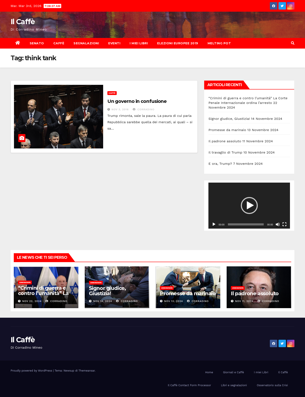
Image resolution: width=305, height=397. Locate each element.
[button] (292, 43)
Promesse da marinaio (227, 130)
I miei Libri (139, 43)
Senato (37, 43)
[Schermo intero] (284, 224)
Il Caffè (23, 21)
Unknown (24, 282)
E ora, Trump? (220, 164)
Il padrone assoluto (224, 141)
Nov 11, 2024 (244, 301)
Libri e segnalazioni (234, 385)
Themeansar (87, 370)
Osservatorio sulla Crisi (272, 385)
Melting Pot (219, 43)
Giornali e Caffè (233, 372)
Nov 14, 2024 (102, 301)
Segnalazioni (86, 43)
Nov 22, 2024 (32, 301)
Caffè (58, 43)
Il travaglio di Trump (225, 152)
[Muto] (278, 224)
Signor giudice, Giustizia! (229, 119)
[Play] (214, 224)
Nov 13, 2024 (173, 301)
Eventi (114, 43)
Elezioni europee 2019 (177, 43)
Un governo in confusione (137, 101)
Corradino (143, 109)
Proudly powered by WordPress (32, 370)
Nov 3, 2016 (120, 109)
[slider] (246, 224)
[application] (249, 205)
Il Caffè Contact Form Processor (189, 385)
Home (209, 372)
